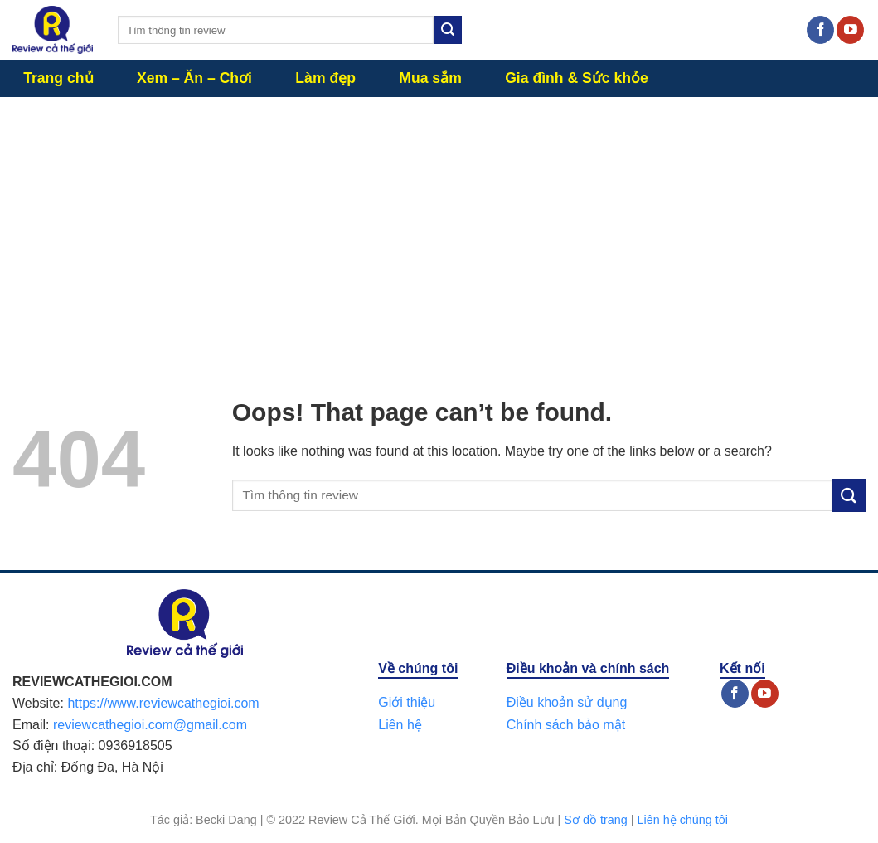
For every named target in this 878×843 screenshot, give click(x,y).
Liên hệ (400, 725)
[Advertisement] (439, 221)
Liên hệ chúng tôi (682, 819)
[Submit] (448, 30)
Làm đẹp (325, 78)
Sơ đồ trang (595, 819)
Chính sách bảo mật (566, 725)
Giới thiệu (406, 702)
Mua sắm (430, 78)
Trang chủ (58, 78)
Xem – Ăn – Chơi (194, 78)
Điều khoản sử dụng (567, 702)
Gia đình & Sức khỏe (576, 78)
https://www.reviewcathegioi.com (163, 703)
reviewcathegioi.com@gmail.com (150, 725)
